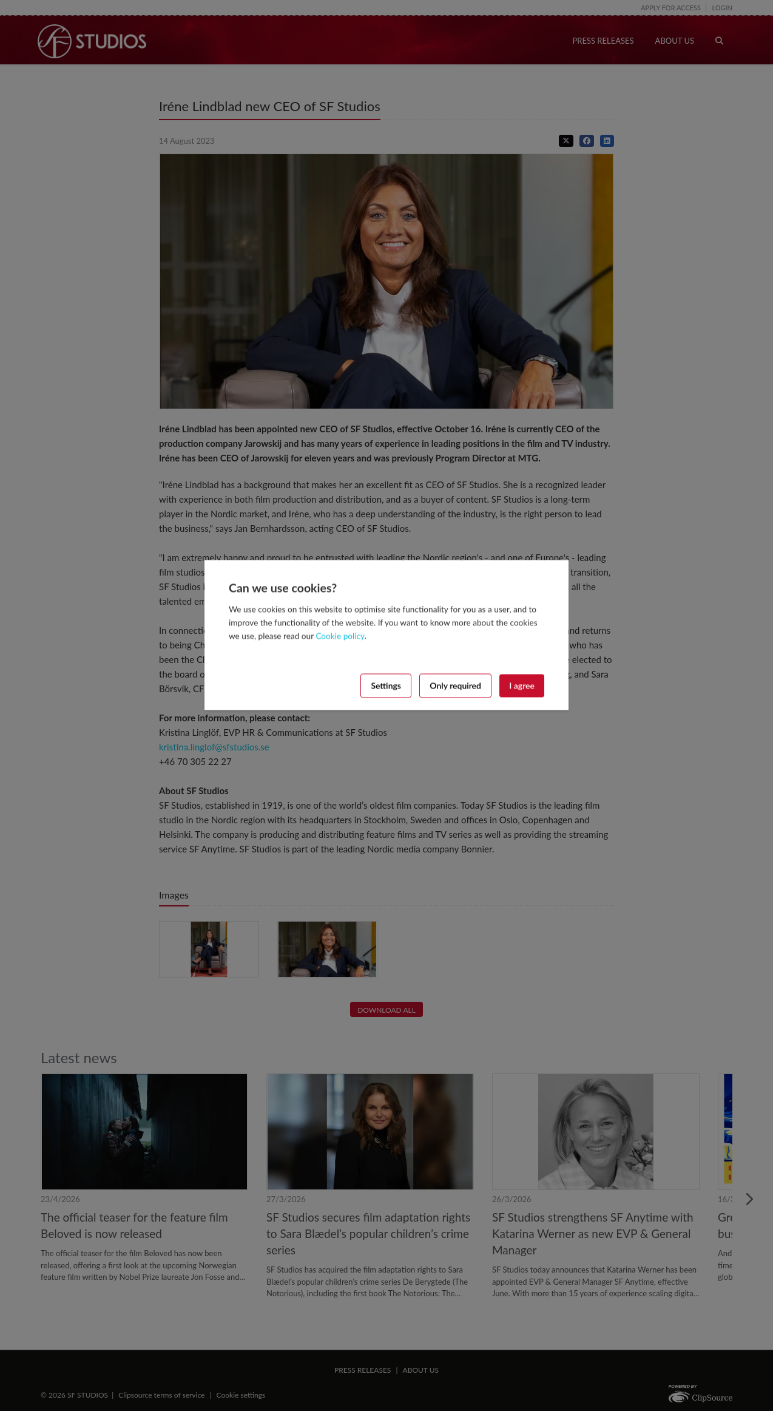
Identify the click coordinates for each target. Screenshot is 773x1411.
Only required (455, 685)
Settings (386, 685)
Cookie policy (340, 636)
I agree (522, 685)
